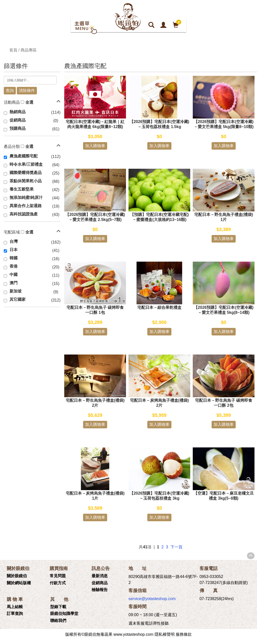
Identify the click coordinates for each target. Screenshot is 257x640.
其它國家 (18, 299)
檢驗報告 (100, 590)
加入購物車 (95, 146)
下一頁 (176, 547)
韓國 (14, 258)
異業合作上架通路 (26, 206)
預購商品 (18, 128)
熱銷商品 (18, 112)
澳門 (14, 283)
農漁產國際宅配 (24, 156)
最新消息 (100, 576)
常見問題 (58, 576)
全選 (29, 102)
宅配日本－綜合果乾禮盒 (159, 307)
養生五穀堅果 (22, 189)
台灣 (14, 241)
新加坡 (16, 291)
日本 (14, 250)
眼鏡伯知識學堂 (64, 613)
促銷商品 (18, 120)
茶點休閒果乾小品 (26, 181)
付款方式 (58, 583)
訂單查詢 (15, 613)
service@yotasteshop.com (152, 599)
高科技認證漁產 (24, 214)
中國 (14, 274)
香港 (14, 266)
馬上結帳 (15, 607)
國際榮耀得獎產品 (26, 172)
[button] (58, 101)
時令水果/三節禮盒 (26, 164)
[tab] (32, 102)
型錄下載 (58, 607)
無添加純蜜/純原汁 (26, 197)
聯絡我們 (58, 620)
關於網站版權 (19, 583)
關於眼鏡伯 (17, 576)
